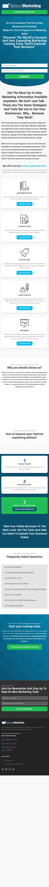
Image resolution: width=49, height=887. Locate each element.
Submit (24, 76)
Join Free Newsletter (24, 709)
